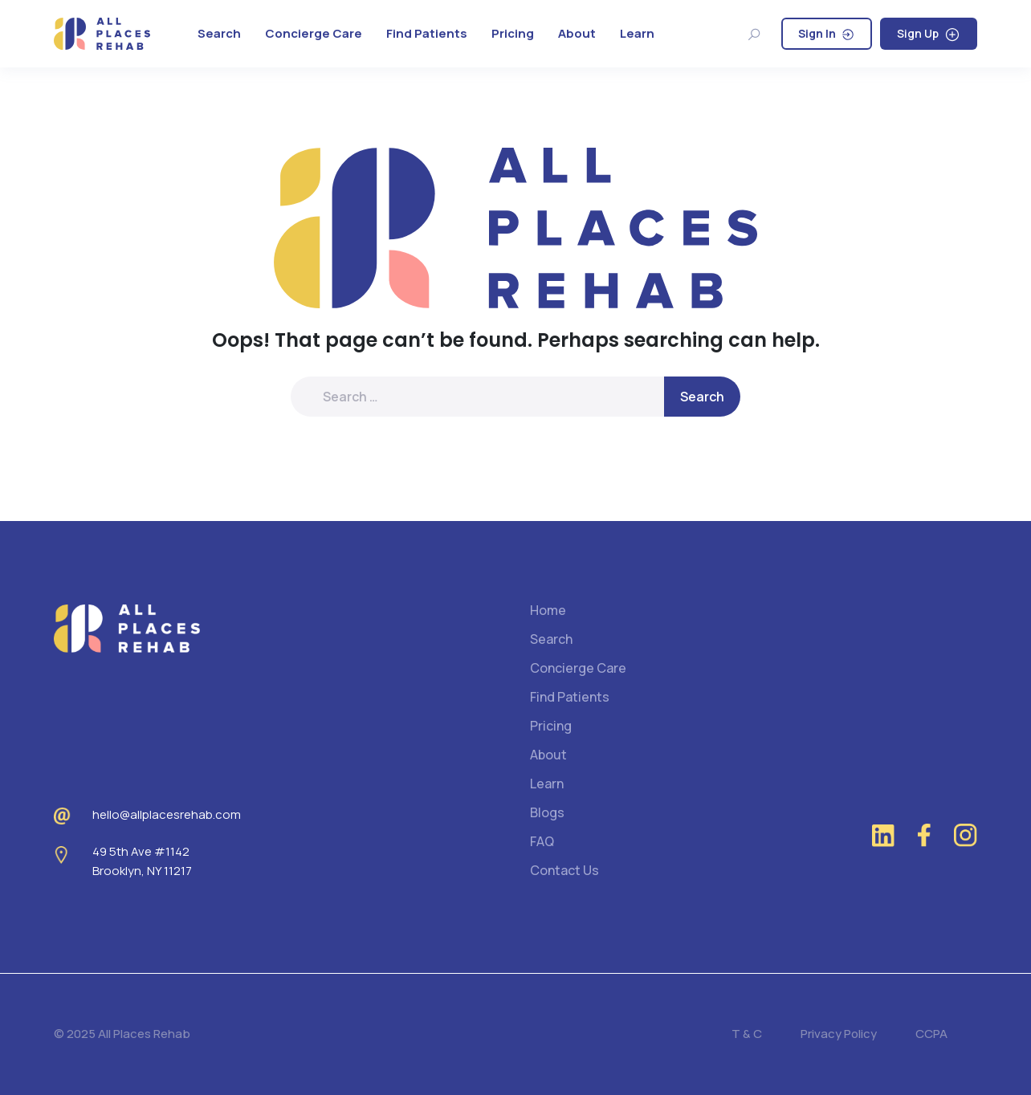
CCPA (931, 1033)
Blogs (547, 812)
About (577, 33)
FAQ (542, 841)
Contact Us (564, 870)
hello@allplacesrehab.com (166, 814)
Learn (637, 33)
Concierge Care (313, 33)
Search (219, 33)
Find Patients (426, 33)
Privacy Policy (839, 1033)
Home (548, 610)
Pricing (512, 33)
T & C (746, 1033)
